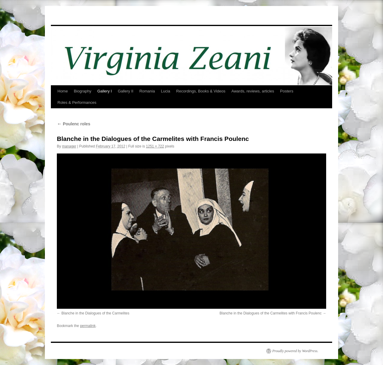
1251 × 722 (155, 146)
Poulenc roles (73, 123)
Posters (286, 91)
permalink (87, 326)
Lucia (165, 91)
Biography (83, 91)
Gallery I (104, 91)
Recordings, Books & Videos (201, 91)
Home (62, 91)
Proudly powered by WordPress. (295, 351)
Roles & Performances (76, 102)
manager (69, 146)
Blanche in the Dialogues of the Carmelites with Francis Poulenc (271, 313)
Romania (147, 91)
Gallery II (125, 91)
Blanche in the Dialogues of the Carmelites (95, 313)
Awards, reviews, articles (252, 91)
